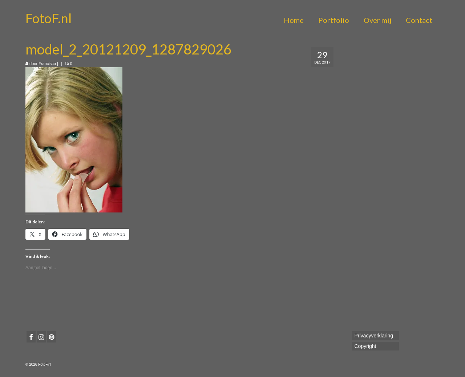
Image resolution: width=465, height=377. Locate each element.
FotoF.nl (48, 18)
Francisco (47, 63)
